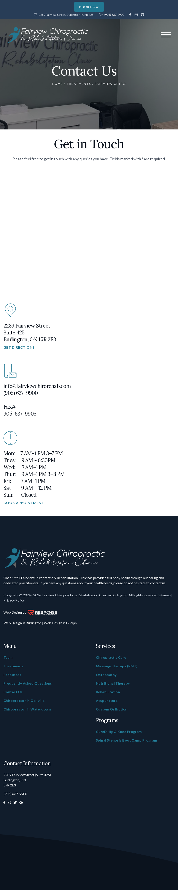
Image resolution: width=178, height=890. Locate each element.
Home (57, 83)
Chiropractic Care (111, 657)
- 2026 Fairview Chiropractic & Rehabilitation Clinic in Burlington (79, 595)
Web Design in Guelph (60, 623)
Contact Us (13, 692)
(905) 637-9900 (114, 14)
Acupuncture (107, 700)
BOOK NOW (89, 7)
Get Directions (19, 347)
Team (8, 657)
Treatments (79, 83)
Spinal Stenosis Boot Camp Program (126, 740)
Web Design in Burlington (22, 623)
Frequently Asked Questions (27, 683)
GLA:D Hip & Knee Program (119, 731)
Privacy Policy (14, 600)
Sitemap (165, 595)
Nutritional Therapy (113, 683)
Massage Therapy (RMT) (116, 666)
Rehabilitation (108, 692)
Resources (12, 675)
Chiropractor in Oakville (24, 700)
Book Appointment (23, 503)
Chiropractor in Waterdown (27, 709)
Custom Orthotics (111, 709)
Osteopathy (106, 675)
